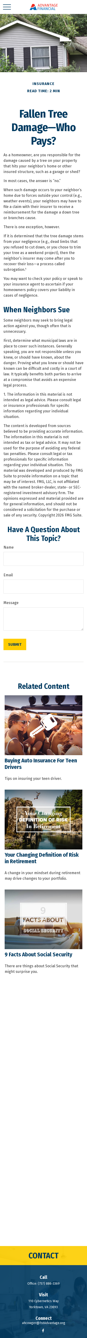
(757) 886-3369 (49, 1284)
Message (11, 603)
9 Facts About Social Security (38, 954)
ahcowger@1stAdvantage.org (43, 1323)
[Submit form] (14, 644)
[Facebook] (43, 1330)
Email (8, 575)
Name (8, 547)
